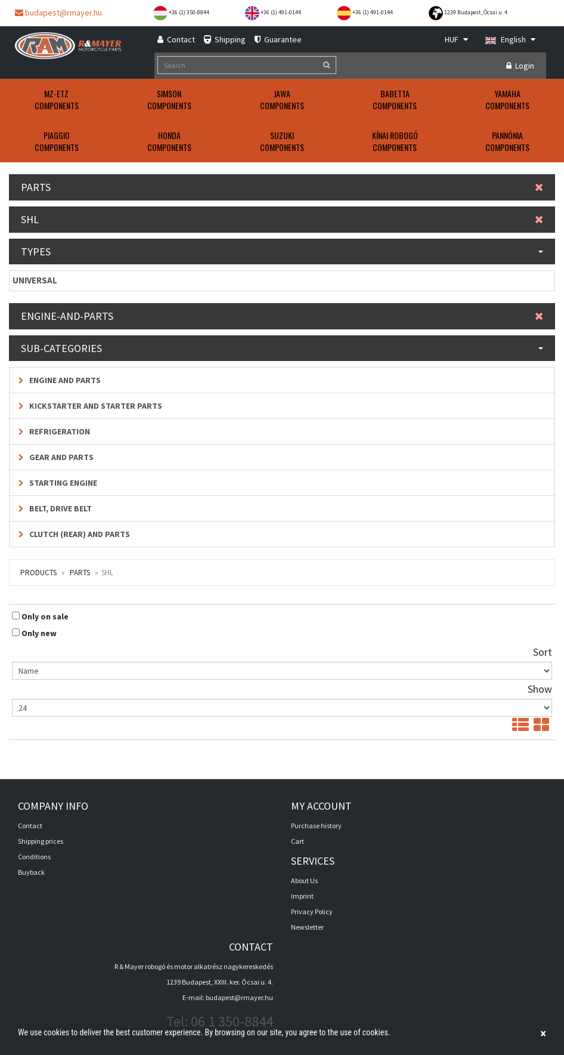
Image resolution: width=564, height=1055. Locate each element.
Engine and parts (59, 380)
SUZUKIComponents (282, 141)
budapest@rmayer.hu (58, 12)
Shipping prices (40, 841)
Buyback (31, 872)
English (510, 39)
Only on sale (45, 616)
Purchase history (316, 825)
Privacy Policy (312, 911)
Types (282, 251)
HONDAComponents (169, 141)
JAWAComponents (282, 99)
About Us (304, 880)
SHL (282, 219)
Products (38, 572)
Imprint (302, 895)
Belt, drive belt (55, 508)
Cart (297, 841)
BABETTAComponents (395, 99)
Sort (542, 652)
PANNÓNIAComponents (507, 141)
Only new (39, 633)
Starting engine (57, 482)
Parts (282, 187)
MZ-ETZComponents (57, 99)
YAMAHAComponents (507, 99)
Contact (176, 39)
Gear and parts (56, 457)
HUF (456, 39)
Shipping (225, 39)
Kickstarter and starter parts (90, 405)
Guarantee (278, 39)
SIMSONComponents (169, 99)
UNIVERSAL (35, 280)
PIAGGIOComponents (57, 141)
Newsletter (307, 927)
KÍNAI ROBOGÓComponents (395, 141)
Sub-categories (282, 348)
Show (540, 689)
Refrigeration (54, 431)
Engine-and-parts (282, 316)
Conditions (34, 856)
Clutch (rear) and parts (74, 534)
